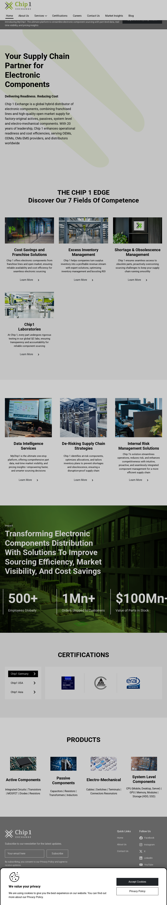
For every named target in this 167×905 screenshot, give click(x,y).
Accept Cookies (137, 881)
